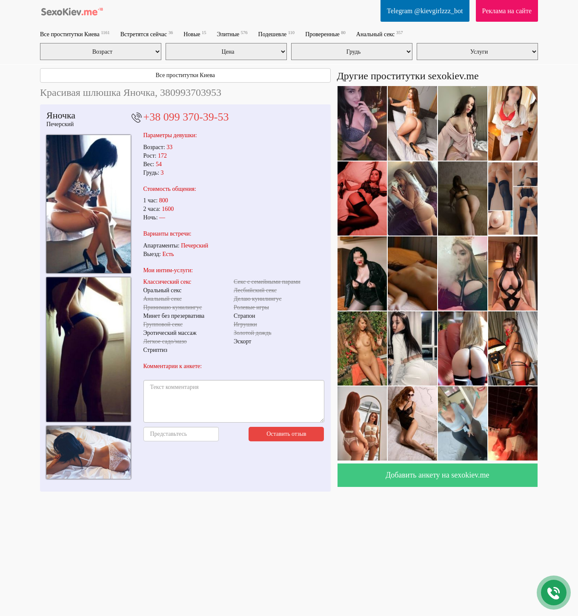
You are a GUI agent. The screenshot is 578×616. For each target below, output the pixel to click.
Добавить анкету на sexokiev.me (437, 475)
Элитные (232, 33)
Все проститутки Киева (75, 33)
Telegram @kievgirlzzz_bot (425, 10)
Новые (194, 33)
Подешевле (276, 33)
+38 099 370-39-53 (186, 117)
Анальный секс (379, 33)
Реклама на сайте (507, 10)
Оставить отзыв (286, 434)
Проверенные (325, 33)
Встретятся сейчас (146, 33)
